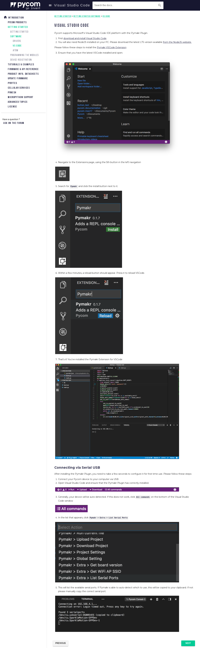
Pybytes (12, 83)
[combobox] (108, 5)
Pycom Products (17, 22)
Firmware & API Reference (23, 69)
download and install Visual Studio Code (84, 38)
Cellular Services (19, 88)
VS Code (17, 45)
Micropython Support (20, 97)
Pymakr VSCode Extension (111, 47)
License (12, 106)
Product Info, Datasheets (23, 74)
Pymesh (12, 92)
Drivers (17, 41)
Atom (15, 50)
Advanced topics (17, 102)
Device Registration (21, 60)
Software (16, 36)
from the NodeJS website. (177, 42)
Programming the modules (24, 55)
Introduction (13, 17)
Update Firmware (18, 78)
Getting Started (18, 27)
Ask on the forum (13, 123)
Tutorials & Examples (21, 64)
